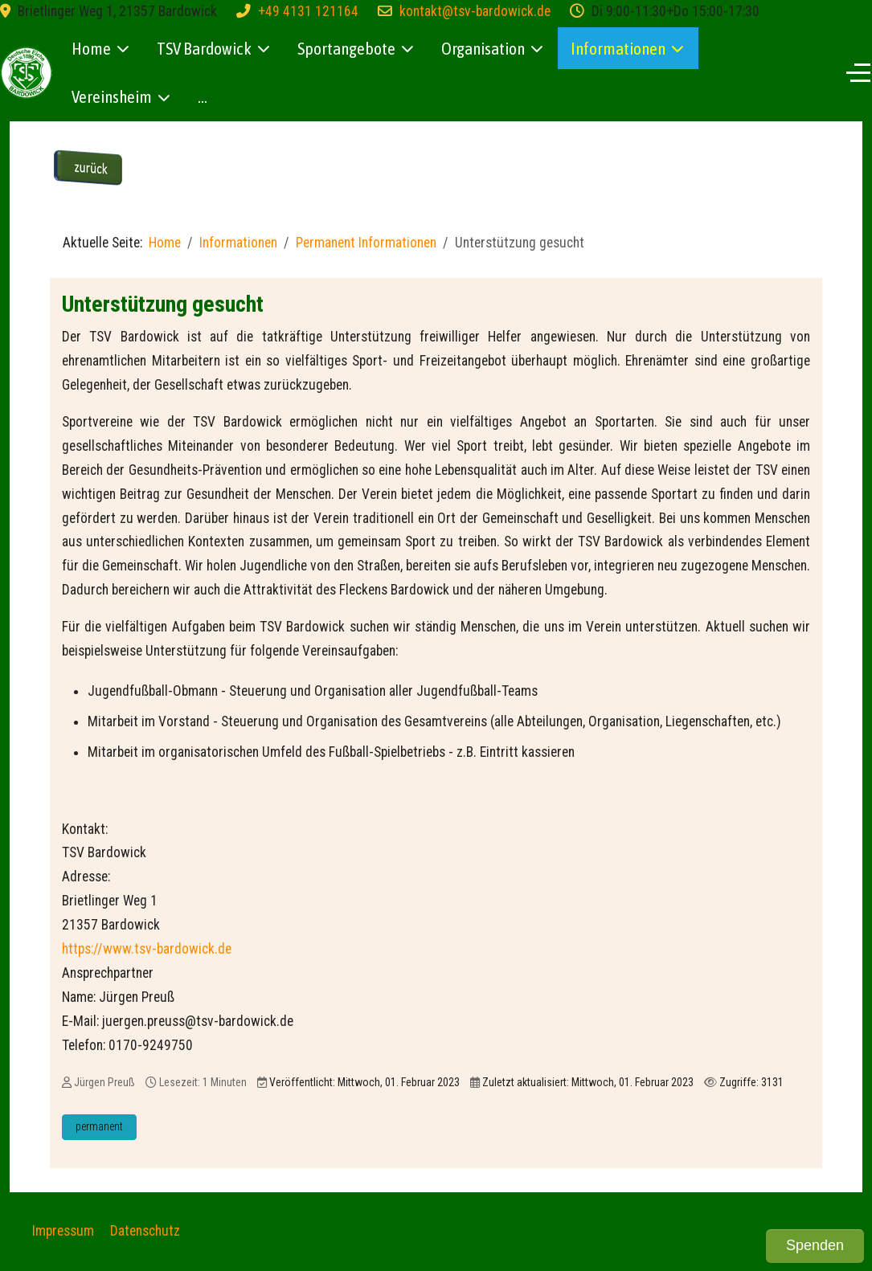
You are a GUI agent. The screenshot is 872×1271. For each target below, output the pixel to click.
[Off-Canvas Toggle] (858, 72)
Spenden (815, 1245)
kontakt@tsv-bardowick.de (475, 11)
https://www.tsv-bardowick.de (146, 949)
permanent (99, 1126)
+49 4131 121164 (308, 11)
